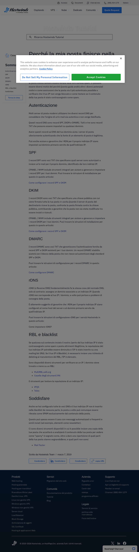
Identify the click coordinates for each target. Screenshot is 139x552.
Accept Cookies (96, 77)
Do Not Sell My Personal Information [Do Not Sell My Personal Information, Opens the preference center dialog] (44, 77)
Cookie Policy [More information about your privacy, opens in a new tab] (46, 68)
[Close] (121, 58)
